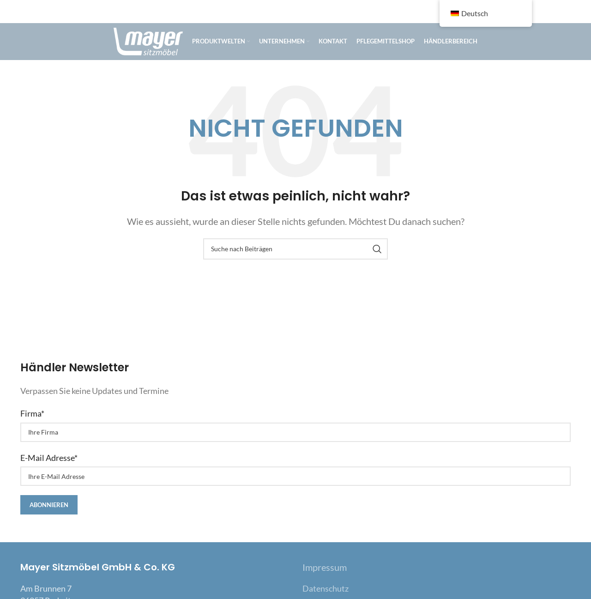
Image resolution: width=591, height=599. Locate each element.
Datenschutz (325, 588)
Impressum (324, 567)
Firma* (32, 413)
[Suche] (295, 249)
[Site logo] (148, 41)
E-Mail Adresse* (49, 458)
